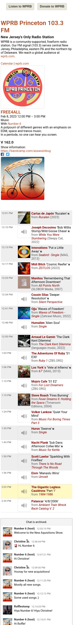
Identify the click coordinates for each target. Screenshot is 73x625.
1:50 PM (6, 456)
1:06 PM (6, 367)
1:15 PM (6, 395)
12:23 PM (7, 277)
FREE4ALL (11, 111)
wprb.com (7, 56)
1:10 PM (6, 381)
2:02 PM (6, 486)
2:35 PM (6, 500)
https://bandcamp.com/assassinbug (26, 151)
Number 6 (14, 124)
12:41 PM (7, 308)
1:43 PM (6, 442)
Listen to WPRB (20, 6)
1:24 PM (6, 411)
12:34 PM (7, 294)
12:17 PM (7, 263)
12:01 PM (7, 213)
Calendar (7, 63)
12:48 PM (7, 322)
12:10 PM (7, 227)
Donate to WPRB (52, 6)
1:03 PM (6, 352)
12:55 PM (7, 336)
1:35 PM (6, 428)
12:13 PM (7, 247)
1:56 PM (6, 472)
